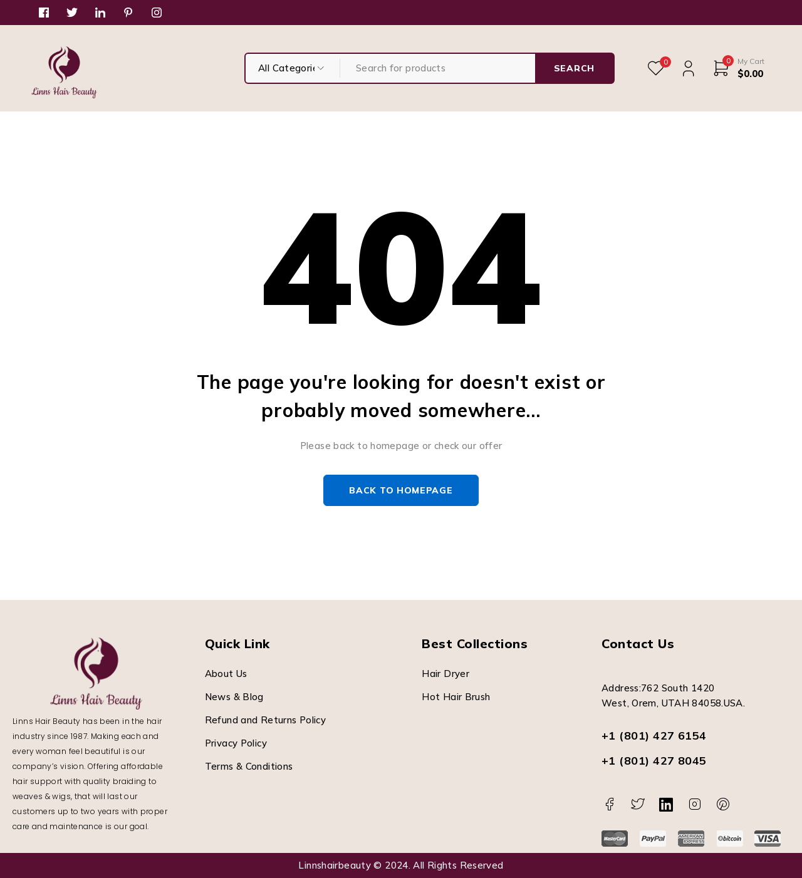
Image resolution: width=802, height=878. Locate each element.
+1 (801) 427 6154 (654, 735)
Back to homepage (400, 490)
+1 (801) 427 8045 (654, 760)
